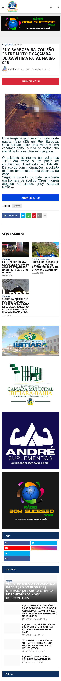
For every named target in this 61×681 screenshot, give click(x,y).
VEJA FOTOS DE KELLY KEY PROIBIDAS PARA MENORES (36, 657)
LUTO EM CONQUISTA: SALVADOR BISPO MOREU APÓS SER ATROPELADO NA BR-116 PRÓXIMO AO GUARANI (15, 267)
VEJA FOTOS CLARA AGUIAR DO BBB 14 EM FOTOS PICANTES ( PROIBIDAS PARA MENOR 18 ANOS (38, 628)
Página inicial (7, 45)
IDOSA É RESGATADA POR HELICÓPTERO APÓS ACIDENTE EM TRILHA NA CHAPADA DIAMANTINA (45, 266)
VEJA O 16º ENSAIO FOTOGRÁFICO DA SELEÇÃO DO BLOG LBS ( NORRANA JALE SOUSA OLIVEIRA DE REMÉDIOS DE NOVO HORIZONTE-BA (30, 591)
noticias (18, 45)
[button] (3, 6)
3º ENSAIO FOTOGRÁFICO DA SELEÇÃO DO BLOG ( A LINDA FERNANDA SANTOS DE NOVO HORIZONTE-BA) (37, 644)
